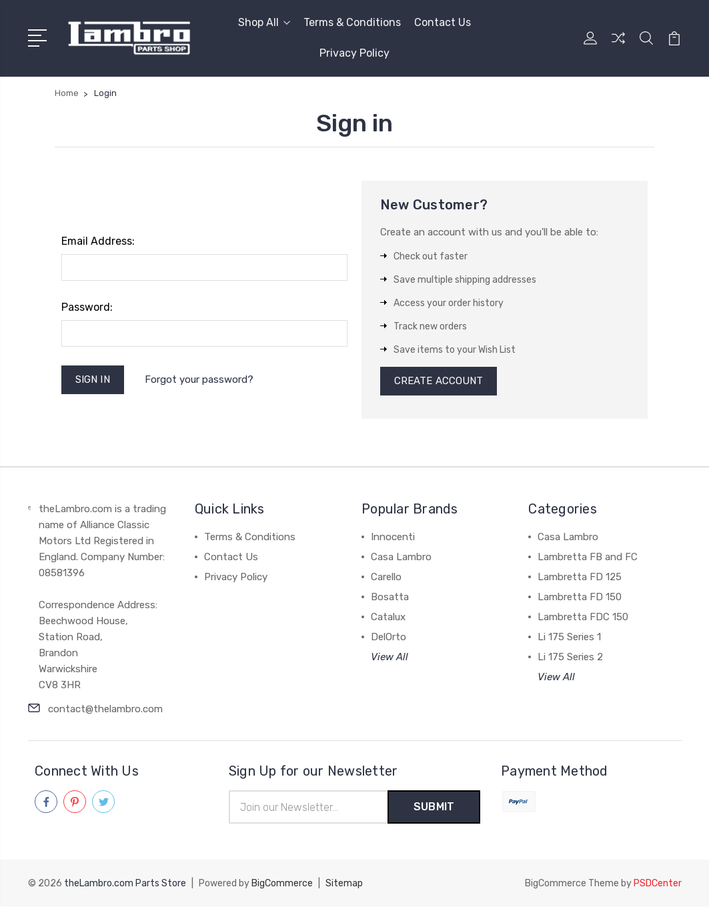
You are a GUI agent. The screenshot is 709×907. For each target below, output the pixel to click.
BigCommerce (282, 884)
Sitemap (344, 884)
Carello (386, 578)
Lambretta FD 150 (580, 598)
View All (389, 658)
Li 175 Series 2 (570, 658)
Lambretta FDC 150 (583, 618)
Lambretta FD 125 (580, 578)
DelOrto (388, 638)
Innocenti (393, 538)
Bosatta (390, 598)
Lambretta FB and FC (588, 558)
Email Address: (98, 241)
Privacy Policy (354, 53)
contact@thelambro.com (105, 710)
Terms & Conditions (352, 22)
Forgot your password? (199, 379)
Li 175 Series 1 (569, 638)
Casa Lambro (401, 558)
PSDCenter (658, 884)
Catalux (388, 618)
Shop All (264, 22)
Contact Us (442, 22)
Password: (87, 307)
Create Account (438, 381)
